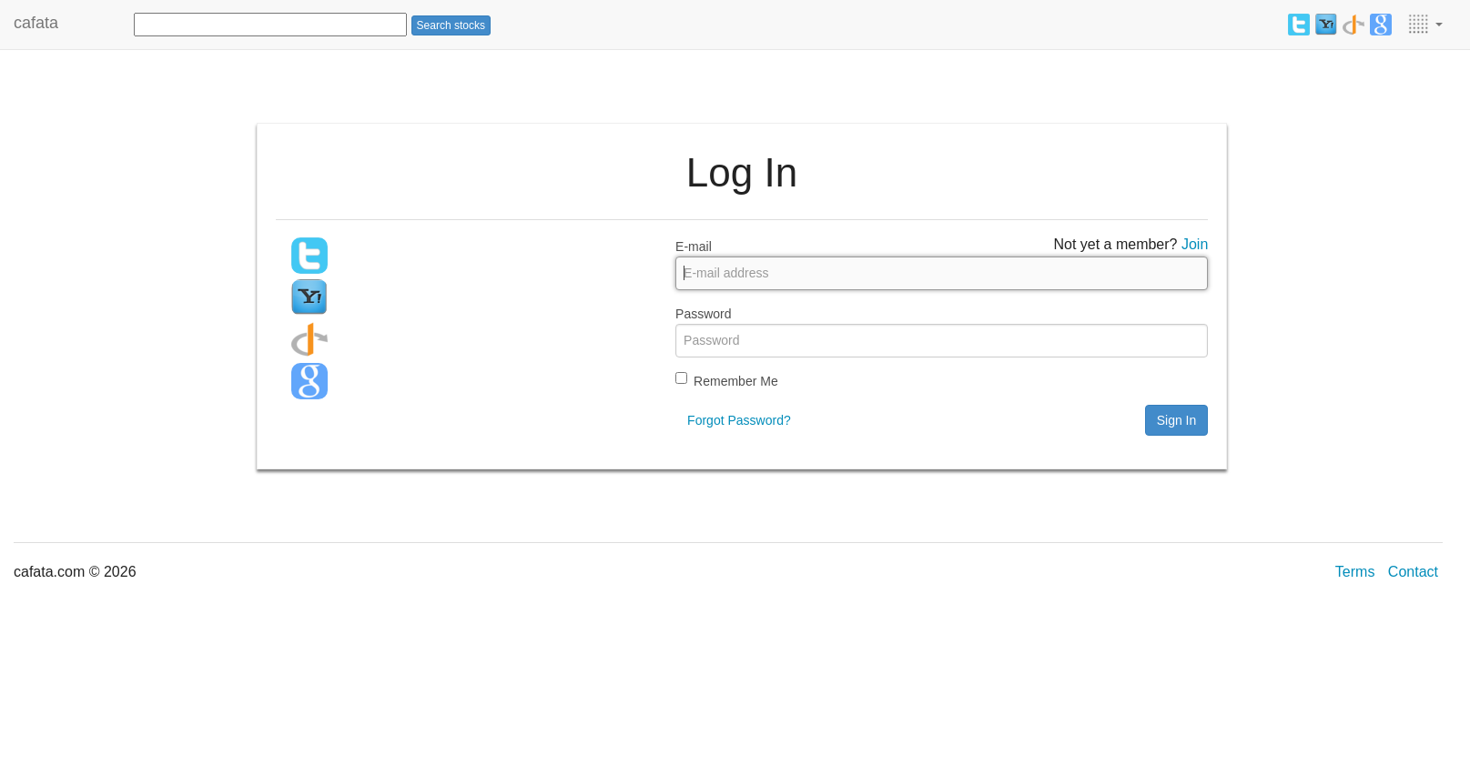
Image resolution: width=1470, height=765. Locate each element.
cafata (36, 23)
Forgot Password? (739, 420)
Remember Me (736, 381)
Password (703, 314)
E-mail (693, 246)
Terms (1355, 571)
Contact (1413, 571)
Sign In (1177, 420)
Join (1194, 244)
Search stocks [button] (451, 25)
